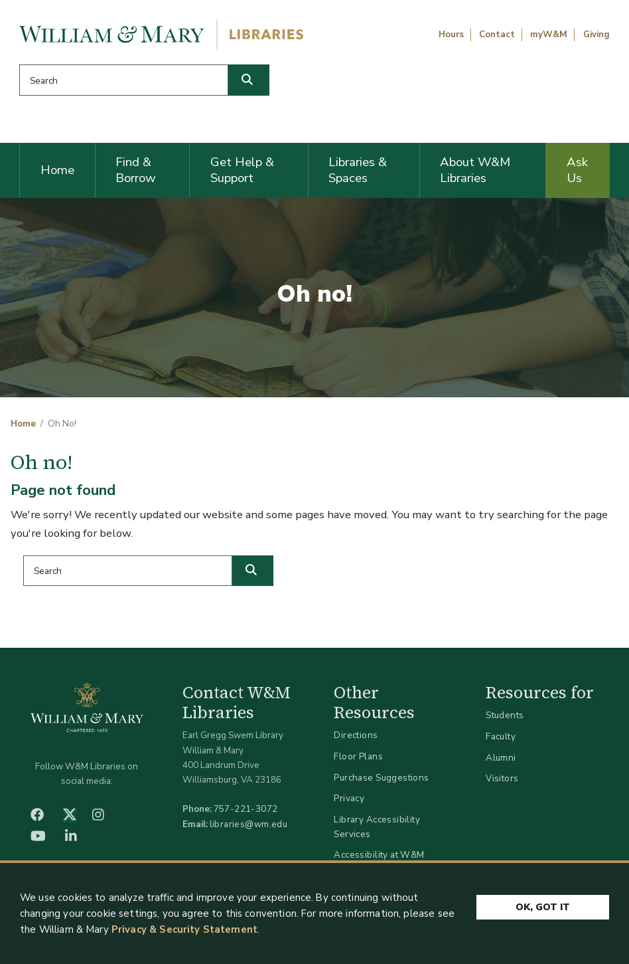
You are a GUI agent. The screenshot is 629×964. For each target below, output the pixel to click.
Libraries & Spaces (357, 170)
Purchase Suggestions (381, 777)
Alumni (501, 757)
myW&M (548, 35)
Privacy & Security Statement (184, 929)
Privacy (349, 798)
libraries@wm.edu (249, 824)
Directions (356, 735)
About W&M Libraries (475, 170)
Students (505, 715)
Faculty (501, 736)
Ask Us (577, 170)
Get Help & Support (242, 170)
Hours (451, 35)
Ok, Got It (543, 907)
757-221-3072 (246, 809)
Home (57, 170)
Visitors (502, 778)
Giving (596, 35)
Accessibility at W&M (379, 854)
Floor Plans (358, 756)
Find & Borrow (135, 170)
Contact (497, 35)
